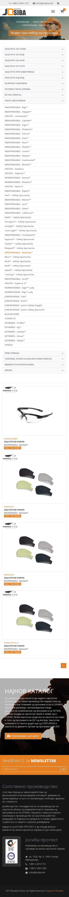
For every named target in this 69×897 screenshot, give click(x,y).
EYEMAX (9, 344)
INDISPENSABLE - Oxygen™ (18, 111)
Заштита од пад (34, 77)
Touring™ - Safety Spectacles (19, 274)
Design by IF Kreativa (54, 890)
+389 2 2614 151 (19, 3)
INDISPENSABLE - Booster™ (18, 164)
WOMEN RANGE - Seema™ (17, 177)
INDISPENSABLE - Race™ (17, 142)
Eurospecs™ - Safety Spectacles (20, 221)
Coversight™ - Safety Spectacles (21, 230)
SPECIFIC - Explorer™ (15, 173)
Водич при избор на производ (34, 33)
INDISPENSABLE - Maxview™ (36, 25)
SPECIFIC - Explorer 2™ (16, 283)
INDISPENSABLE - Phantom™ (19, 129)
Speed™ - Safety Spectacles (18, 270)
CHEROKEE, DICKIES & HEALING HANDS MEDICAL (34, 358)
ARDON (34, 370)
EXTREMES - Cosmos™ (15, 331)
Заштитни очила (14, 441)
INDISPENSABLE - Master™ (18, 155)
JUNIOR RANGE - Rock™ (16, 300)
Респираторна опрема (34, 89)
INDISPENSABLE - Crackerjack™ (20, 234)
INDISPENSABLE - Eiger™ (17, 124)
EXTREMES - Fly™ (13, 327)
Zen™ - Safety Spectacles (17, 195)
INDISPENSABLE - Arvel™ (17, 278)
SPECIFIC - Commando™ (16, 116)
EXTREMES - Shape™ (15, 340)
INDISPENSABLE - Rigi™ (16, 107)
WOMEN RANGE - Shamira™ (18, 182)
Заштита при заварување (34, 72)
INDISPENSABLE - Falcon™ (17, 133)
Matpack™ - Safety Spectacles (20, 248)
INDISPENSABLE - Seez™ (17, 138)
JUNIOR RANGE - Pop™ (16, 296)
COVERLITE (10, 318)
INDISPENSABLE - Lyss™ (16, 204)
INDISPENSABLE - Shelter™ (18, 146)
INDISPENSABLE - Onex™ (17, 208)
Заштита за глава (34, 49)
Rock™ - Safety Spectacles (18, 261)
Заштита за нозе (34, 60)
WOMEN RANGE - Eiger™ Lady (19, 287)
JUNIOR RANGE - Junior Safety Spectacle (25, 309)
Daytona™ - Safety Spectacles (19, 239)
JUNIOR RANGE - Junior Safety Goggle (23, 305)
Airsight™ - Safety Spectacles (19, 226)
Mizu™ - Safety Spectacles (18, 256)
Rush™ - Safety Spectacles (18, 265)
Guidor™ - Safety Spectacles (19, 243)
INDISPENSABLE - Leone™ (17, 151)
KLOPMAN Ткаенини (34, 83)
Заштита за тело (34, 66)
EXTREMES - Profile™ (15, 322)
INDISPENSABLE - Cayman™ (18, 120)
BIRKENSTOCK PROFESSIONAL (34, 364)
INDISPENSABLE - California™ (19, 212)
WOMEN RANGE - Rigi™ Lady (19, 292)
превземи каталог (23, 736)
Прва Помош (34, 353)
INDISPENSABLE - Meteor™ (18, 199)
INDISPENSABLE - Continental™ (20, 160)
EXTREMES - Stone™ (14, 336)
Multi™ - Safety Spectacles (18, 217)
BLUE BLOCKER (12, 314)
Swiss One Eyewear (43, 21)
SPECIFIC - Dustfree (14, 168)
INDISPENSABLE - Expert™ (17, 190)
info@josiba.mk (43, 3)
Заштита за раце (34, 54)
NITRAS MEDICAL (34, 94)
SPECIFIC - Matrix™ (14, 186)
